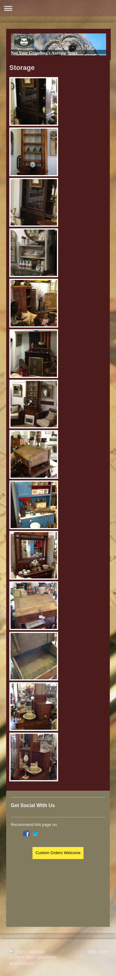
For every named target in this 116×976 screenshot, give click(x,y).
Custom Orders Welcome (58, 852)
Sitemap (36, 951)
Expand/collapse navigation (58, 8)
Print (17, 951)
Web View (97, 951)
